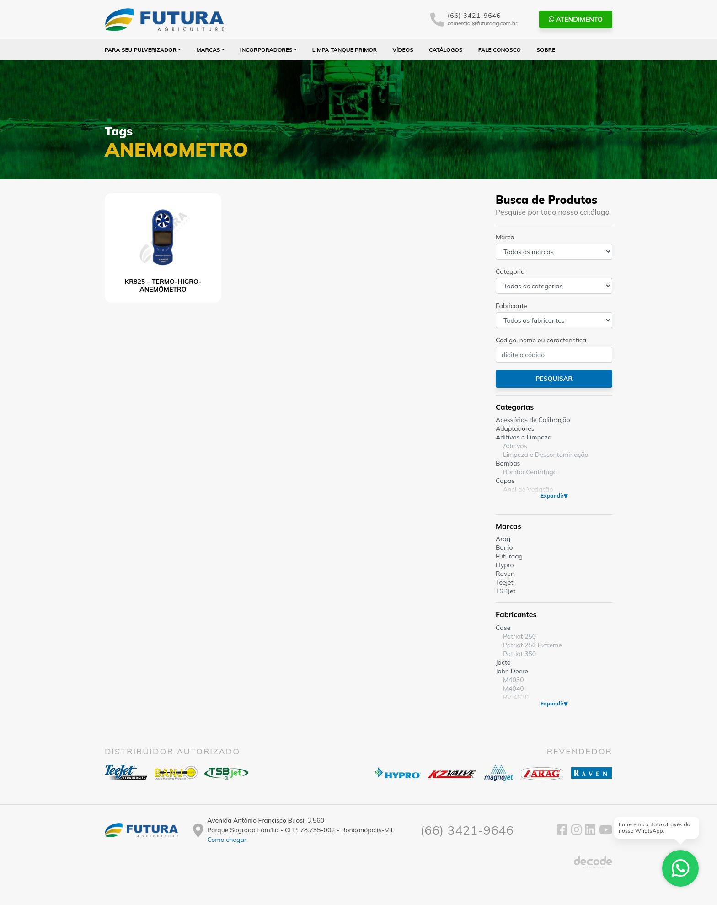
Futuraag (509, 556)
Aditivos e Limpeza (523, 437)
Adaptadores (515, 428)
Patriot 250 (519, 636)
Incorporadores (266, 49)
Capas (505, 481)
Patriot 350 (519, 654)
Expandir (552, 495)
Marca (505, 237)
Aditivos (515, 446)
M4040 (513, 688)
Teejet (504, 582)
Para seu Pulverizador (141, 49)
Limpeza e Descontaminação (546, 454)
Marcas (208, 49)
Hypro (505, 565)
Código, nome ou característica (541, 340)
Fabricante (511, 306)
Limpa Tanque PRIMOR (344, 49)
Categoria (510, 271)
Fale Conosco (499, 49)
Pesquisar (554, 378)
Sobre (545, 49)
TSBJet (505, 591)
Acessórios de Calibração (533, 420)
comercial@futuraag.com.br (483, 23)
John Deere (512, 671)
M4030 (513, 680)
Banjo (504, 547)
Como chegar (226, 839)
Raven (505, 573)
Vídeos (402, 49)
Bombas (508, 463)
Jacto (503, 662)
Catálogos (445, 49)
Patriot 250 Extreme (532, 645)
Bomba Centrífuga (530, 472)
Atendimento (576, 19)
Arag (503, 539)
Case (503, 627)
